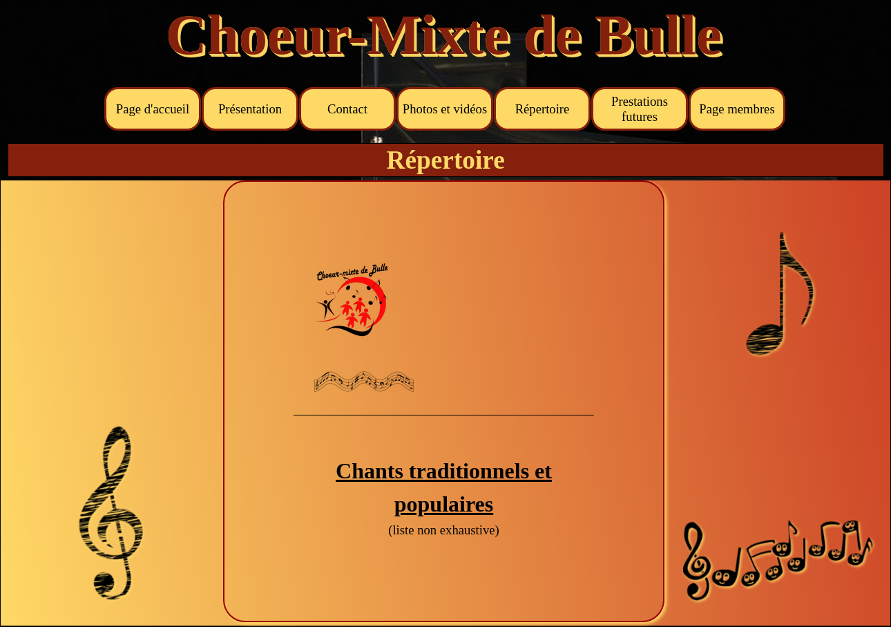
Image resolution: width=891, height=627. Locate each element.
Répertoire (542, 109)
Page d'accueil (152, 109)
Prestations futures (639, 109)
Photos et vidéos (445, 109)
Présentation (250, 109)
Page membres (736, 109)
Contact (347, 109)
